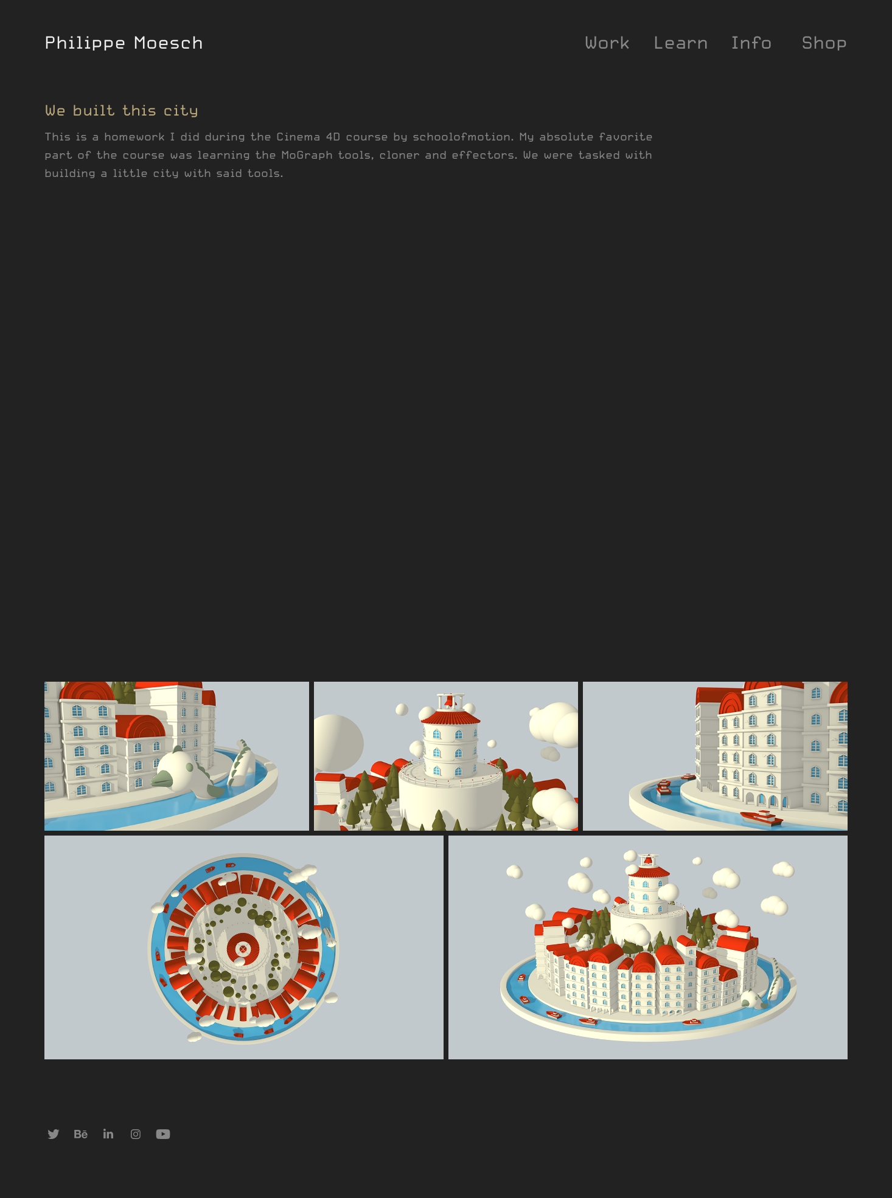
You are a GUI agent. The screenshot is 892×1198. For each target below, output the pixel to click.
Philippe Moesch (123, 42)
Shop (824, 42)
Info (751, 42)
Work (607, 42)
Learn (680, 42)
